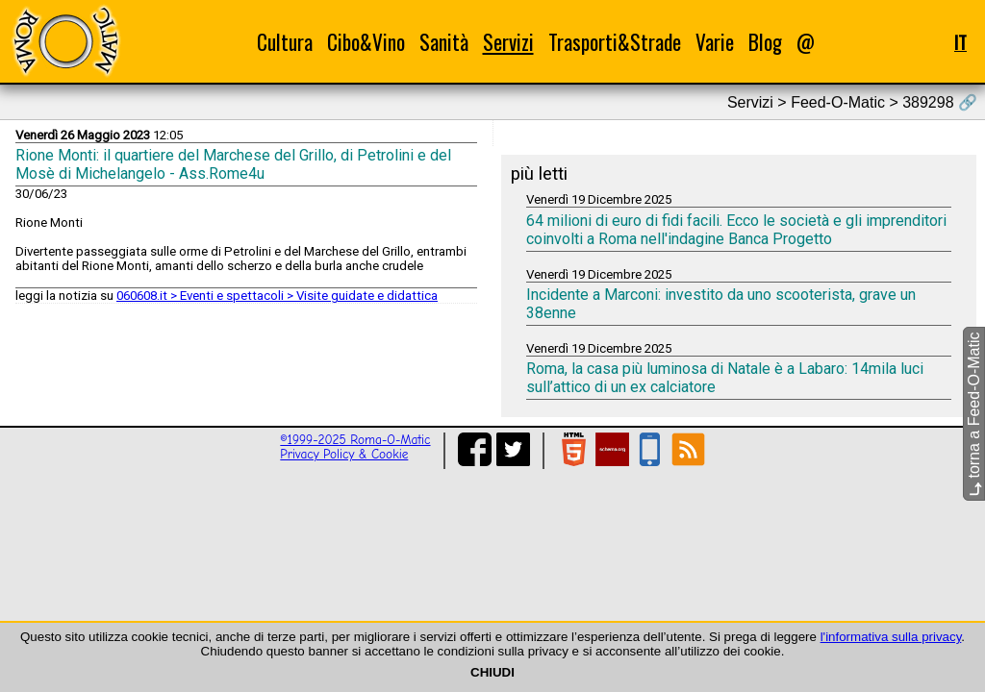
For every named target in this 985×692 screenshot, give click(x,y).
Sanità (443, 42)
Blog (765, 42)
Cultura (285, 42)
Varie (714, 42)
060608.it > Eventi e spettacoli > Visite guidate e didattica (277, 295)
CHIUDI (492, 672)
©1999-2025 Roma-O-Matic (355, 439)
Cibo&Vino (366, 42)
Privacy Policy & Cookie (344, 454)
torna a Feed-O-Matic (974, 415)
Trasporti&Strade (614, 42)
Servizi (508, 42)
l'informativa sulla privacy (891, 637)
